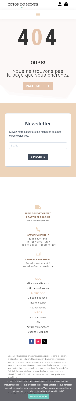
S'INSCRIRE (38, 156)
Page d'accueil (38, 86)
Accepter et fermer (39, 396)
